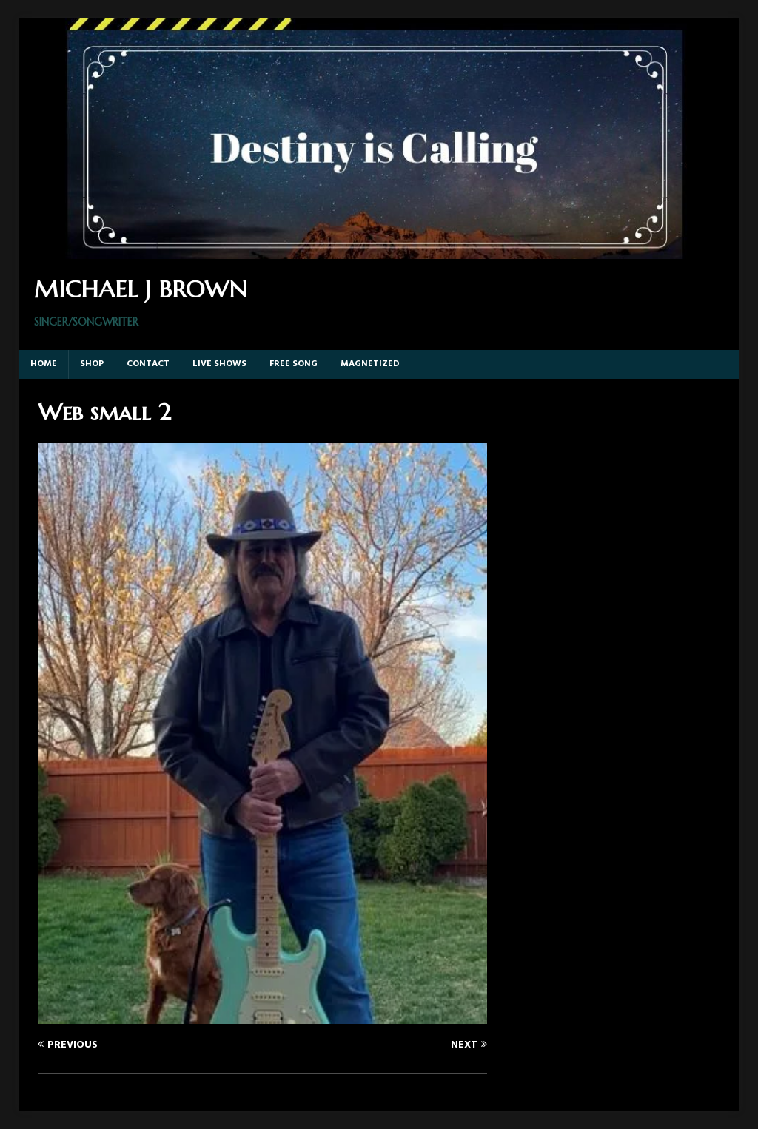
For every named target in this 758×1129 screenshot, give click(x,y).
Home (43, 364)
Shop (92, 364)
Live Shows (219, 364)
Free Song (293, 364)
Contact (148, 364)
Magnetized (370, 364)
